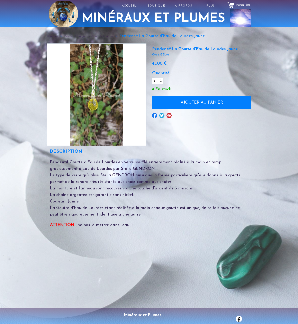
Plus (210, 5)
